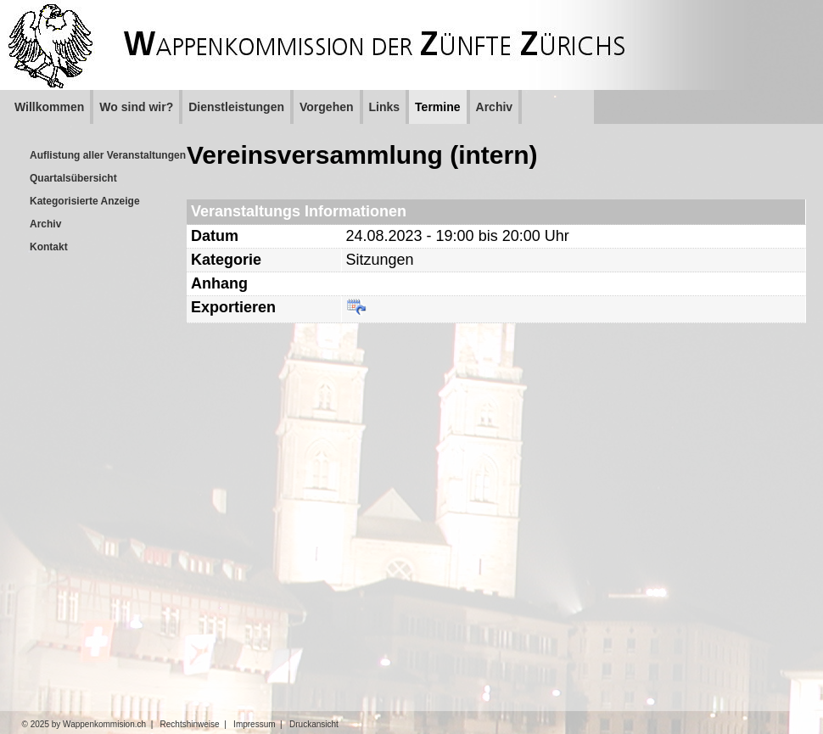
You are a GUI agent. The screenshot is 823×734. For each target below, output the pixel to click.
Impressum (254, 724)
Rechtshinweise (190, 724)
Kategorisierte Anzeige (85, 201)
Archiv (494, 107)
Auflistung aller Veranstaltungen (108, 155)
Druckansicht (314, 724)
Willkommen (49, 107)
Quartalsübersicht (73, 178)
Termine (437, 107)
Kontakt (49, 247)
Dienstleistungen (236, 107)
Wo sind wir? (136, 107)
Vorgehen (327, 107)
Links (384, 107)
